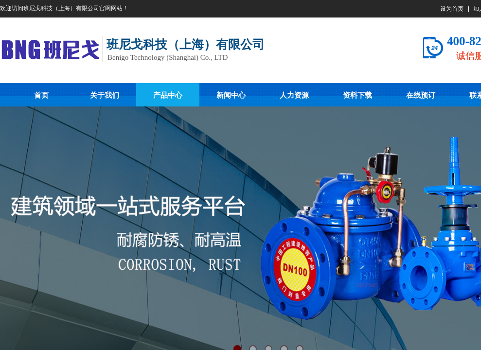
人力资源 (294, 95)
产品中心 (167, 95)
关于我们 (104, 95)
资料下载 (357, 95)
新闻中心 (231, 95)
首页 (41, 95)
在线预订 (420, 95)
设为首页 (451, 8)
